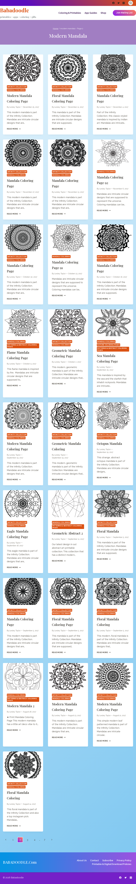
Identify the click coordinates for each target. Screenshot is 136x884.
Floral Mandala (109, 531)
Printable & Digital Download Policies (111, 864)
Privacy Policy (124, 860)
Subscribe (107, 860)
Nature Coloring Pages (108, 345)
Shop (103, 13)
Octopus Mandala (111, 443)
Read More (14, 129)
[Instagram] (123, 3)
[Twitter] (118, 3)
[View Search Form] (130, 3)
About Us (82, 860)
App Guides (91, 13)
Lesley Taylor (15, 107)
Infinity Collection (17, 87)
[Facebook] (113, 3)
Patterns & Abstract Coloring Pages (22, 346)
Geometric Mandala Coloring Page (66, 356)
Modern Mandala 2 (22, 705)
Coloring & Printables (69, 13)
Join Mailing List (124, 12)
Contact (94, 860)
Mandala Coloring (16, 90)
